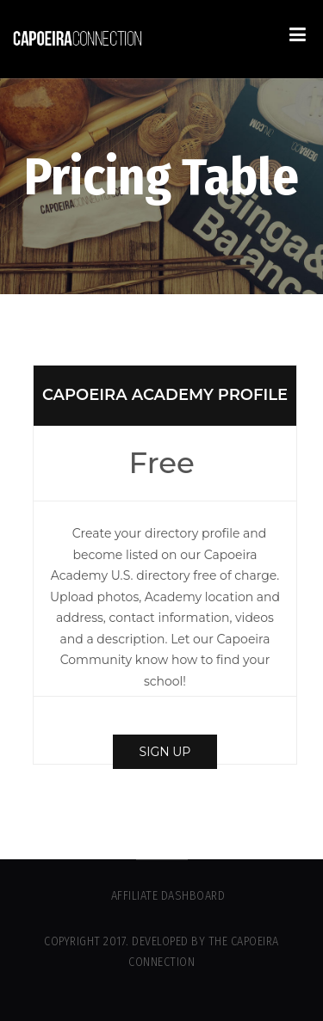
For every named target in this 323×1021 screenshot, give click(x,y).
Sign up (165, 752)
